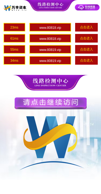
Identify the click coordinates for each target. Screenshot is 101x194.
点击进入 (86, 27)
